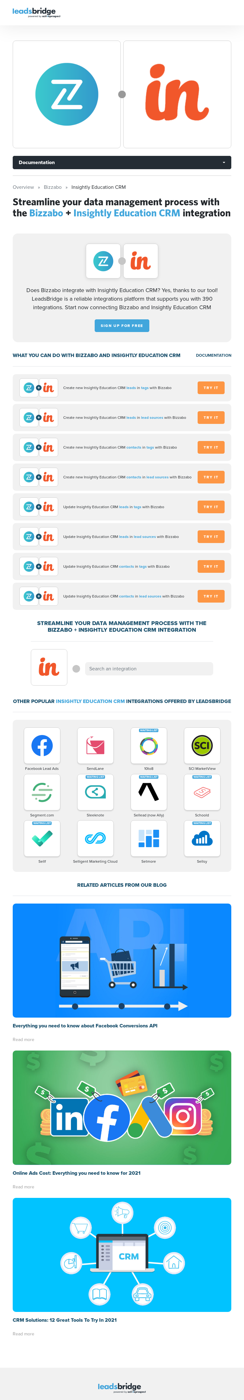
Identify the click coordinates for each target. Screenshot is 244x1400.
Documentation (37, 162)
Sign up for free (122, 326)
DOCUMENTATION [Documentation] (213, 355)
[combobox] (149, 668)
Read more (23, 1039)
